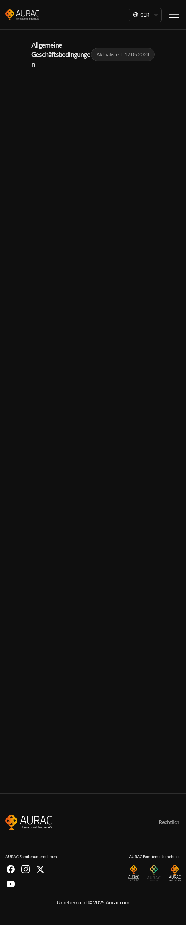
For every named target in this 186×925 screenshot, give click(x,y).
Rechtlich (169, 822)
